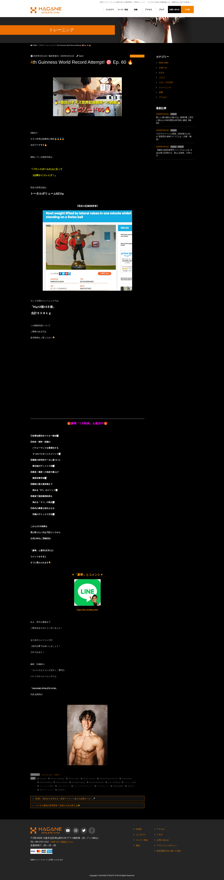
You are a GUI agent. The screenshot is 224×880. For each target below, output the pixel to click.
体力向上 (131, 786)
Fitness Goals (74, 779)
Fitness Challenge (57, 779)
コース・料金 (142, 840)
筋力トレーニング (46, 790)
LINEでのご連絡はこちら (62, 842)
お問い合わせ (163, 840)
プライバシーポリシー (167, 845)
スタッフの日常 (166, 82)
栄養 (161, 92)
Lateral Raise (127, 779)
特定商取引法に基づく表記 (169, 851)
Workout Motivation (96, 782)
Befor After (163, 63)
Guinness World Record (108, 779)
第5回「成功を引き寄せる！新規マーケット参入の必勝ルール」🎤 (65, 798)
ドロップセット (64, 786)
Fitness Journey (89, 779)
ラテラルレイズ (103, 786)
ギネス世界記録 (114, 782)
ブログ (56, 775)
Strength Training (78, 782)
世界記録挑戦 (118, 786)
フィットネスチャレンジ (83, 786)
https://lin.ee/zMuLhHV (87, 610)
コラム (162, 77)
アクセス (163, 97)
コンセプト (141, 834)
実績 (138, 845)
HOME (139, 829)
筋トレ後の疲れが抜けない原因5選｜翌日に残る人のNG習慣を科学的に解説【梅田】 (174, 120)
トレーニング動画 (46, 786)
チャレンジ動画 (130, 782)
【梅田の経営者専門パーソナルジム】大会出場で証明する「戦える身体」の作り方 (174, 153)
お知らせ (163, 67)
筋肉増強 (61, 790)
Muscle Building (46, 782)
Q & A (161, 72)
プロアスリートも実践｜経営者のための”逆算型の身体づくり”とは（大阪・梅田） (173, 136)
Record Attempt (62, 782)
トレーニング (137, 56)
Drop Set (43, 779)
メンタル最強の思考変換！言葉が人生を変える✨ (57, 805)
